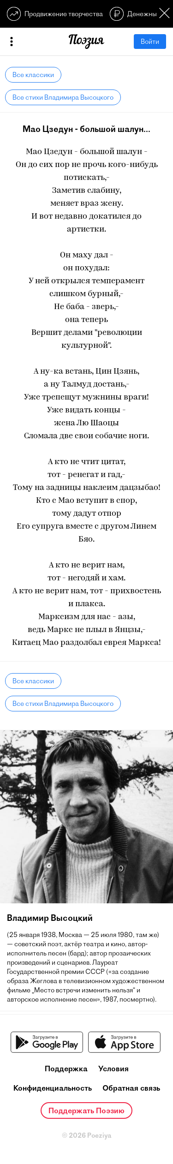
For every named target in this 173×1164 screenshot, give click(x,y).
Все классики (33, 75)
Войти (150, 41)
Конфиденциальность (52, 1087)
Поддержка (66, 1068)
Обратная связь (131, 1087)
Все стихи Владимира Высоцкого (62, 97)
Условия (113, 1068)
